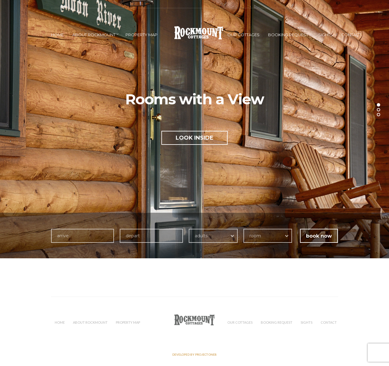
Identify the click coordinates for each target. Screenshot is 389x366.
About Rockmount (93, 34)
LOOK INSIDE (194, 137)
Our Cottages (243, 34)
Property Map (141, 34)
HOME (57, 34)
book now (319, 236)
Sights (325, 34)
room (255, 236)
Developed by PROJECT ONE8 (194, 354)
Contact (351, 34)
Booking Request (288, 34)
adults (201, 236)
